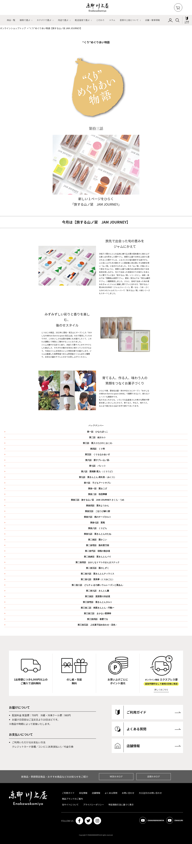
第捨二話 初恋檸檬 (98, 494)
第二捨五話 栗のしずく (98, 568)
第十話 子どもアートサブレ (98, 483)
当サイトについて (70, 804)
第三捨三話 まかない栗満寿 (97, 613)
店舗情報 (96, 792)
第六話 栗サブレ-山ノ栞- (97, 460)
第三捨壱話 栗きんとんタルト (97, 602)
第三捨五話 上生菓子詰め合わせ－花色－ (97, 625)
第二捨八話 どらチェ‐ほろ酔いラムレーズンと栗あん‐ (97, 585)
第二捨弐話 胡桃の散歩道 (98, 551)
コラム (112, 20)
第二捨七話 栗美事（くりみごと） (98, 579)
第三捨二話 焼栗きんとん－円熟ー (97, 608)
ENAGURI (174, 820)
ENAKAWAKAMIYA (149, 820)
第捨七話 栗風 (98, 522)
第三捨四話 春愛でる (97, 619)
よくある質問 (111, 792)
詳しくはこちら (161, 689)
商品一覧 (11, 20)
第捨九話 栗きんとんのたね (98, 534)
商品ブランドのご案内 (72, 798)
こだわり (100, 20)
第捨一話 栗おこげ (98, 488)
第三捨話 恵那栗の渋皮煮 (97, 596)
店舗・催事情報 (152, 20)
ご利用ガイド (68, 792)
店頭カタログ (153, 776)
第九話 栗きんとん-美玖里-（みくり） (97, 477)
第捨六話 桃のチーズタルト (98, 517)
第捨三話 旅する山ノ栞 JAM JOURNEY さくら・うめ (98, 500)
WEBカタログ (116, 776)
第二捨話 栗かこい (98, 539)
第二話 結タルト (97, 437)
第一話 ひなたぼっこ (97, 432)
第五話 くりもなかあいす (97, 454)
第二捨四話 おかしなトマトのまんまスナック (99, 562)
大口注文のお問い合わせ (150, 792)
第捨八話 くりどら (98, 528)
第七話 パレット (97, 466)
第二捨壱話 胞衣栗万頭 (98, 545)
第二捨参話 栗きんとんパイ (98, 556)
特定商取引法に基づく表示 (121, 804)
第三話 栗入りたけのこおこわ (97, 443)
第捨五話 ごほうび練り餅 (98, 511)
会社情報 (83, 792)
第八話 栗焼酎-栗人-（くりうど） (97, 471)
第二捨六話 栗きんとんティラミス (98, 573)
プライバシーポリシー (93, 804)
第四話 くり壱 (97, 449)
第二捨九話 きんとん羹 (97, 591)
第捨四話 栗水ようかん (98, 505)
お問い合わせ (128, 792)
